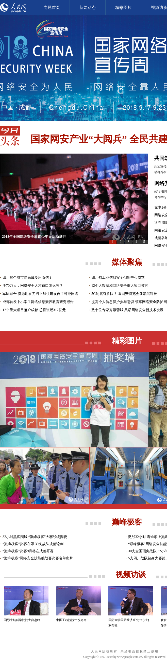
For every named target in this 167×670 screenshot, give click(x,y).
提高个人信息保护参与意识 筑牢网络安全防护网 (129, 302)
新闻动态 (87, 7)
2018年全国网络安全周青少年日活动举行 (34, 237)
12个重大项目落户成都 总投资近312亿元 (34, 310)
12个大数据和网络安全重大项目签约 (119, 286)
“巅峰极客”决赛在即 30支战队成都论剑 (33, 544)
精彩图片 (123, 7)
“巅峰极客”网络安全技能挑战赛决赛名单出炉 (38, 558)
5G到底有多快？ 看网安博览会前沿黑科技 (124, 294)
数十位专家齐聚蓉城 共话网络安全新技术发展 (127, 310)
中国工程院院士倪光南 (71, 620)
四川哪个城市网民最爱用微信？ (27, 277)
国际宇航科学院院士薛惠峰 (22, 620)
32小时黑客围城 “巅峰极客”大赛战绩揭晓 (35, 537)
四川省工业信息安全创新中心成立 (118, 277)
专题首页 (52, 7)
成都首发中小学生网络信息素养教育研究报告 (38, 302)
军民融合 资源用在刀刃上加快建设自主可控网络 (40, 294)
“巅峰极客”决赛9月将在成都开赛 (28, 551)
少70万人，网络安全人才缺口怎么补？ (33, 286)
